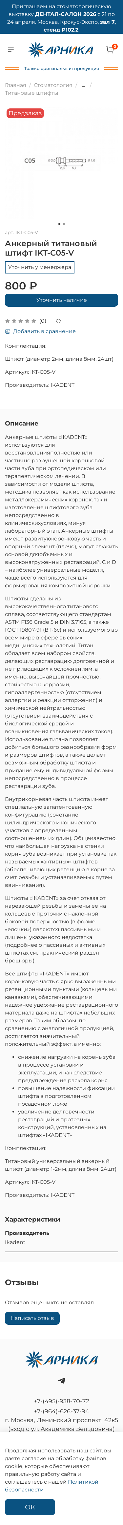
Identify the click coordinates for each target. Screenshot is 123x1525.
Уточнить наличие (61, 300)
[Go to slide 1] (59, 224)
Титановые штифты (31, 93)
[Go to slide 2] (64, 224)
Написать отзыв (32, 1318)
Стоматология (53, 85)
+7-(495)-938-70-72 (61, 1401)
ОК (30, 1507)
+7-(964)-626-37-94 (61, 1411)
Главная (15, 85)
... (83, 85)
